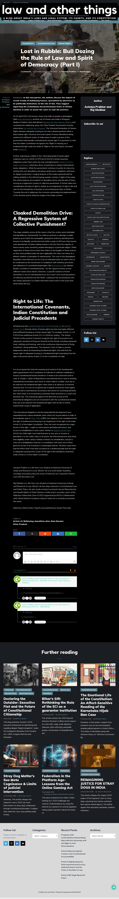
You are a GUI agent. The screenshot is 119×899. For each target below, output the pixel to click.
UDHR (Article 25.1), (37, 326)
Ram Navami (57, 521)
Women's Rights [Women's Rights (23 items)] (98, 319)
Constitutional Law (46, 43)
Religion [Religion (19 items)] (105, 297)
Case (62, 430)
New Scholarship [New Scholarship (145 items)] (98, 288)
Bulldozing (28, 521)
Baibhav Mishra (52, 794)
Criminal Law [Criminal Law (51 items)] (98, 222)
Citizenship (9, 690)
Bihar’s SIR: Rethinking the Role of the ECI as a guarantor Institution (59, 704)
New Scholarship (54, 20)
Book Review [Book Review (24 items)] (97, 182)
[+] (57, 561)
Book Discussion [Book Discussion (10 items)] (98, 173)
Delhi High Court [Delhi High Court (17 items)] (98, 226)
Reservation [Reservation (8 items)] (97, 301)
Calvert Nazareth (104, 792)
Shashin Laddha (67, 794)
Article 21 (22, 149)
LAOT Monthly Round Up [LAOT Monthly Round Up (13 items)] (98, 270)
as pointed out (58, 265)
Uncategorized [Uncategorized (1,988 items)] (92, 314)
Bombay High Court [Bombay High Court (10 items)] (98, 168)
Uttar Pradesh (20, 524)
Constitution (28, 43)
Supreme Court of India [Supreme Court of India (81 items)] (98, 306)
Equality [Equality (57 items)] (91, 239)
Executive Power (10, 693)
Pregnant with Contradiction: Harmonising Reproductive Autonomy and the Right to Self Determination (73, 840)
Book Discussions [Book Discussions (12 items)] (98, 177)
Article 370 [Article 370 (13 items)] (106, 164)
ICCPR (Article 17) (54, 326)
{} (54, 561)
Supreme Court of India (90, 774)
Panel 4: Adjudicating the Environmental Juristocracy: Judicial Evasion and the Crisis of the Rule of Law (73, 866)
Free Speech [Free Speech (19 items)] (98, 248)
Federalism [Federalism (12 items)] (105, 244)
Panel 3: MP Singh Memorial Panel (73, 876)
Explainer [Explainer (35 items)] (90, 244)
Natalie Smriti (100, 719)
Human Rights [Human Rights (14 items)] (105, 257)
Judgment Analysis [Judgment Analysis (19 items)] (92, 266)
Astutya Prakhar (68, 72)
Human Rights (65, 43)
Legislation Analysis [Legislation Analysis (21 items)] (98, 279)
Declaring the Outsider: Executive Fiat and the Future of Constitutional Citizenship (19, 706)
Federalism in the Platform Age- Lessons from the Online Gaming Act (57, 782)
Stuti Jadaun (63, 714)
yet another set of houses (34, 128)
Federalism (47, 693)
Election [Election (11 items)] (106, 235)
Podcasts (68, 20)
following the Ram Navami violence (57, 122)
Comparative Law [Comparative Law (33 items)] (98, 195)
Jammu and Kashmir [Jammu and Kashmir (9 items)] (98, 261)
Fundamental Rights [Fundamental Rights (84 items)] (98, 252)
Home (22, 20)
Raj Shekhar (85, 72)
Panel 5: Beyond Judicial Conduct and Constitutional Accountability (73, 854)
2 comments (26, 72)
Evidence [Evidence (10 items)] (105, 239)
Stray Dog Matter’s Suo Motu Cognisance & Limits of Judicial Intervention (19, 784)
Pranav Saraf (25, 796)
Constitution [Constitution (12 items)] (98, 199)
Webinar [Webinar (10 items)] (106, 314)
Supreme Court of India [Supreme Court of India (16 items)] (98, 310)
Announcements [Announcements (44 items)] (92, 164)
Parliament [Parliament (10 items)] (91, 292)
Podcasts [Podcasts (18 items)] (105, 292)
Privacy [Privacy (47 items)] (90, 297)
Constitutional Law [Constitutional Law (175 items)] (98, 208)
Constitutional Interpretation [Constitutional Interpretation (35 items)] (98, 204)
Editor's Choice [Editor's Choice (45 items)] (92, 235)
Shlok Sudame (20, 718)
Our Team (105, 20)
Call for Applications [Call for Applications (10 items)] (98, 186)
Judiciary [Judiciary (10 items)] (107, 266)
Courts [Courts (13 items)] (98, 213)
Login (74, 546)
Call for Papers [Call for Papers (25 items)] (98, 191)
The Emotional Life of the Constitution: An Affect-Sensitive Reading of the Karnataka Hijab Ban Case (96, 705)
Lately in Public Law (36, 20)
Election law (65, 690)
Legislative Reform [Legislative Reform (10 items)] (98, 283)
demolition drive (42, 521)
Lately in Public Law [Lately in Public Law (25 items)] (98, 275)
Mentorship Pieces (26, 693)
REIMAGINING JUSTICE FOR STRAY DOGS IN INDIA (97, 783)
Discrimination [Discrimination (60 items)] (98, 230)
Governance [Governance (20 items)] (90, 257)
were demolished (25, 119)
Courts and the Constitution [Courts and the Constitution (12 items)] (98, 217)
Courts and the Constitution (86, 20)
